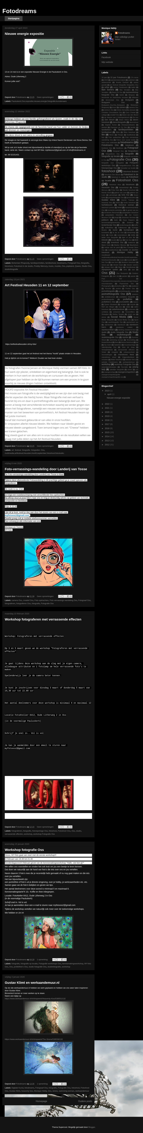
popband (70, 266)
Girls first (125, 195)
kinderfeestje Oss (109, 225)
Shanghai (105, 314)
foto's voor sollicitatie (109, 142)
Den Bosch (110, 120)
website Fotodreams (110, 362)
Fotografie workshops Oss (50, 963)
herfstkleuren (107, 205)
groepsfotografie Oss (116, 197)
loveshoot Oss (117, 242)
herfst (118, 202)
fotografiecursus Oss (127, 165)
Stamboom (121, 325)
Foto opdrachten (41, 600)
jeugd (117, 217)
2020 (107, 412)
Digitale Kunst (18, 1088)
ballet (133, 87)
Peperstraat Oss (127, 283)
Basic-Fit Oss (117, 92)
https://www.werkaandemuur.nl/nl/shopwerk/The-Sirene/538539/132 (34, 1039)
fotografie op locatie (29, 963)
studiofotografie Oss (110, 337)
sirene (55, 1091)
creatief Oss (28, 600)
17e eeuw (134, 77)
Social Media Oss (124, 320)
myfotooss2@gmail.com (17, 515)
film (103, 134)
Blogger (91, 1127)
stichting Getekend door (127, 330)
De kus (135, 117)
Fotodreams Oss (110, 145)
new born (114, 262)
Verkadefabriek (107, 350)
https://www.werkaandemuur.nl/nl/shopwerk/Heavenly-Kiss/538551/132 (35, 998)
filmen (111, 135)
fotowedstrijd (124, 187)
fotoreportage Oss (40, 831)
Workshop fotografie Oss (24, 850)
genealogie (113, 195)
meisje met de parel (112, 247)
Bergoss (132, 95)
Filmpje (120, 135)
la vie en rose (118, 232)
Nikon (120, 267)
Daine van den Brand (130, 115)
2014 (107, 436)
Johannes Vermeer (129, 217)
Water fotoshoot (117, 359)
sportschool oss (132, 322)
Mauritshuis (134, 245)
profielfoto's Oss (21, 967)
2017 (107, 424)
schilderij (105, 312)
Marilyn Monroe (120, 245)
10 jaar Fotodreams (118, 77)
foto (103, 137)
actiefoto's (132, 80)
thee (116, 342)
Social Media (118, 316)
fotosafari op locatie (128, 168)
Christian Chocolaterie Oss (112, 112)
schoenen (117, 312)
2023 (107, 390)
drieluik (104, 127)
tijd (137, 342)
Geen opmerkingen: (45, 97)
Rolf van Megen (108, 307)
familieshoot (50, 263)
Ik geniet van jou (132, 210)
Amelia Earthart (122, 82)
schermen (131, 309)
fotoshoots (130, 184)
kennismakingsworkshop (72, 963)
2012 (107, 444)
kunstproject (129, 230)
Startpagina (13, 18)
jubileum (105, 220)
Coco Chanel (131, 112)
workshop (28, 834)
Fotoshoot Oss (64, 831)
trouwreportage (130, 345)
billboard (135, 97)
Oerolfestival (130, 267)
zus (137, 369)
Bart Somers (108, 89)
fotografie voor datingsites (113, 163)
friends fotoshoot (129, 190)
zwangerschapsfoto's (126, 372)
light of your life (128, 237)
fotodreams (62, 263)
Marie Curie (106, 245)
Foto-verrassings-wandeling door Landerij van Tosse (46, 469)
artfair (106, 87)
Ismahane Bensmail (111, 212)
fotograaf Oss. (118, 151)
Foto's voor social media (125, 140)
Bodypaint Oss (113, 102)
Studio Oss (86, 266)
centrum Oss (109, 110)
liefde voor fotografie (110, 237)
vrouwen (105, 359)
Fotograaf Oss (74, 263)
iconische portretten (115, 210)
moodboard (106, 255)
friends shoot (106, 192)
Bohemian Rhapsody (20, 263)
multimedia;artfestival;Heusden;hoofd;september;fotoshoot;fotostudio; (34, 453)
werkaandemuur (82, 1091)
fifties (118, 132)
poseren (135, 294)
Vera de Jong (128, 347)
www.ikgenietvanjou (109, 367)
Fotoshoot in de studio (23, 266)
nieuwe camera (132, 265)
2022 (107, 404)
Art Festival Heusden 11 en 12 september (37, 285)
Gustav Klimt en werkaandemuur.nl (32, 983)
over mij (116, 276)
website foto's (131, 359)
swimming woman (66, 1091)
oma (125, 269)
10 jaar (104, 77)
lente (103, 235)
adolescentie (106, 82)
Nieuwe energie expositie (24, 34)
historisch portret (108, 207)
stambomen (109, 325)
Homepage (41, 1101)
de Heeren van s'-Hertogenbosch (116, 117)
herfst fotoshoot (129, 202)
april (109, 394)
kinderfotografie (125, 225)
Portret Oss (130, 288)
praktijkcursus (110, 297)
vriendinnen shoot (109, 357)
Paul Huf (112, 279)
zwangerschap (109, 372)
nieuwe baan (118, 265)
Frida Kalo (115, 190)
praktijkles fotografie (127, 297)
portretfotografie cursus (127, 291)
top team (107, 345)
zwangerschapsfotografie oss (112, 377)
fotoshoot (9, 266)
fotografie (85, 263)
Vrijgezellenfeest (128, 357)
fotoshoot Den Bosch (112, 174)
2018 (107, 420)
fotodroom (129, 145)
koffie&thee (109, 227)
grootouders (131, 197)
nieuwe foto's (109, 267)
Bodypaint (129, 100)
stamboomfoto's (108, 330)
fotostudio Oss (108, 187)
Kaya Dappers (129, 220)
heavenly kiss (27, 1091)
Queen (78, 266)
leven (111, 235)
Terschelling (131, 340)
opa (133, 269)
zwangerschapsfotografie (111, 374)
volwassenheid (128, 352)
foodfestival (131, 135)
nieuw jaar (105, 265)
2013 (107, 440)
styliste (125, 337)
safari (128, 307)
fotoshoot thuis (115, 184)
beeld (122, 95)
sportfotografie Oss (115, 322)
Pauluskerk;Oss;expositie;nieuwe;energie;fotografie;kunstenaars (39, 101)
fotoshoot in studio (118, 177)
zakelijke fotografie (117, 369)
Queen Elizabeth (110, 304)
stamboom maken (124, 327)
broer (114, 107)
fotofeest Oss (107, 148)
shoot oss (131, 314)
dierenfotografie (119, 122)
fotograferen (10, 603)
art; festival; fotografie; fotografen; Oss (28, 450)
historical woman (126, 205)
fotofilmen (119, 148)
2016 (107, 428)
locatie (113, 240)
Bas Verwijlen (125, 90)
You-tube (124, 367)
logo (120, 240)
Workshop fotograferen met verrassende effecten (43, 619)
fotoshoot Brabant (130, 172)
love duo (128, 240)
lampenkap (131, 232)
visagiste (115, 352)
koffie (136, 225)
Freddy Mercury (40, 266)
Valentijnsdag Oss (109, 347)
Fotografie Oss (47, 603)
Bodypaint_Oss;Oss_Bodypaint (113, 105)
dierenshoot (134, 122)
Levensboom (122, 235)
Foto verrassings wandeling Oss (63, 600)
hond (119, 207)
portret (118, 288)
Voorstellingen (107, 355)
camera (122, 107)
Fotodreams (124, 33)
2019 (107, 416)
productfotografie (108, 299)
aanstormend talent (118, 80)
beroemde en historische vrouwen (115, 97)
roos (120, 307)
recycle (132, 304)
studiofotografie (11, 269)
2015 (106, 80)
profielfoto (127, 299)
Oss (63, 266)
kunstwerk (105, 232)
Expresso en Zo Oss (119, 127)
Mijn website (107, 62)
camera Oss (17, 600)
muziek (58, 266)
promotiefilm (124, 302)
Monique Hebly (40, 1091)
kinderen (130, 222)
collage (104, 115)
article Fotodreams (120, 87)
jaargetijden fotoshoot (130, 212)
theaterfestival (107, 342)
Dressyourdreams (128, 125)
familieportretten (37, 263)
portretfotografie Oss (113, 294)
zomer (129, 369)
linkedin (105, 240)
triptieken (117, 345)
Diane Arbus (124, 120)
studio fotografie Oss (37, 967)
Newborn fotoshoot (128, 262)
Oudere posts (85, 1101)
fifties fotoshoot (129, 132)
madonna (131, 242)
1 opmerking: (43, 959)
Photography (106, 286)
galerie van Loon (120, 192)
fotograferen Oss (23, 603)
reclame (124, 304)
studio (78, 831)
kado (116, 220)
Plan (127, 286)
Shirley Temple (118, 314)
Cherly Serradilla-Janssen (126, 110)
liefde (133, 235)
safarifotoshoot (118, 309)
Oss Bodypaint (122, 273)
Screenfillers (130, 312)
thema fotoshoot (127, 342)
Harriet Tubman (127, 200)
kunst (115, 230)
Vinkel (104, 352)
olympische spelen (110, 270)
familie (132, 127)
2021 (107, 408)
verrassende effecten (14, 834)
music (50, 266)
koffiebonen (122, 227)
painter (124, 276)
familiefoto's (106, 130)
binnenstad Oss (112, 100)
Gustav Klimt (14, 1091)
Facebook (106, 57)
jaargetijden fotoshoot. (114, 215)
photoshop (118, 286)
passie (133, 276)
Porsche (108, 288)
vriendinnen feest (126, 355)
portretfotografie (108, 291)
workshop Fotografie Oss (44, 834)
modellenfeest (113, 250)
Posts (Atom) (55, 1109)
